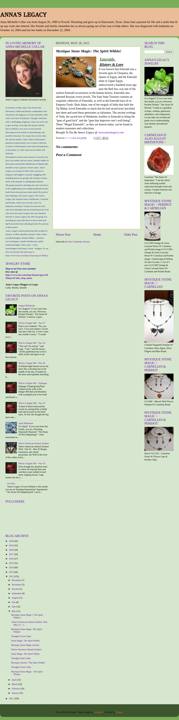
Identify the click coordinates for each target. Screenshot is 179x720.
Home (97, 234)
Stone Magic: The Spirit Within (25, 640)
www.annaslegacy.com (111, 132)
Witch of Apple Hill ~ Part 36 (32, 363)
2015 (11, 563)
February (16, 688)
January (15, 693)
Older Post (130, 234)
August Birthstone (27, 305)
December (17, 580)
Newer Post (63, 234)
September (17, 593)
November (17, 584)
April (14, 680)
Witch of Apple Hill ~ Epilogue (33, 383)
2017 (11, 554)
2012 (11, 576)
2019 (11, 545)
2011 (11, 698)
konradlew (98, 712)
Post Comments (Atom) (79, 241)
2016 (11, 558)
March (15, 684)
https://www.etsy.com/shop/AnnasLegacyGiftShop (26, 255)
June (14, 606)
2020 (11, 541)
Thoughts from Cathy (21, 658)
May (14, 611)
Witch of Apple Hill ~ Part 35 (32, 403)
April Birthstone (26, 423)
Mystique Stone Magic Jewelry (25, 645)
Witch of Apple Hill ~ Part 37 (32, 323)
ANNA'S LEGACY (23, 14)
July (14, 602)
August (15, 598)
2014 (11, 567)
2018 (11, 550)
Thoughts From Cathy (21, 636)
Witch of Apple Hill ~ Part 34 (32, 343)
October (16, 589)
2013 (11, 572)
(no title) (11, 483)
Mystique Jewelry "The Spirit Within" (28, 662)
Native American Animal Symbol (34, 443)
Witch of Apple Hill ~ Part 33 (32, 463)
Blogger (119, 712)
